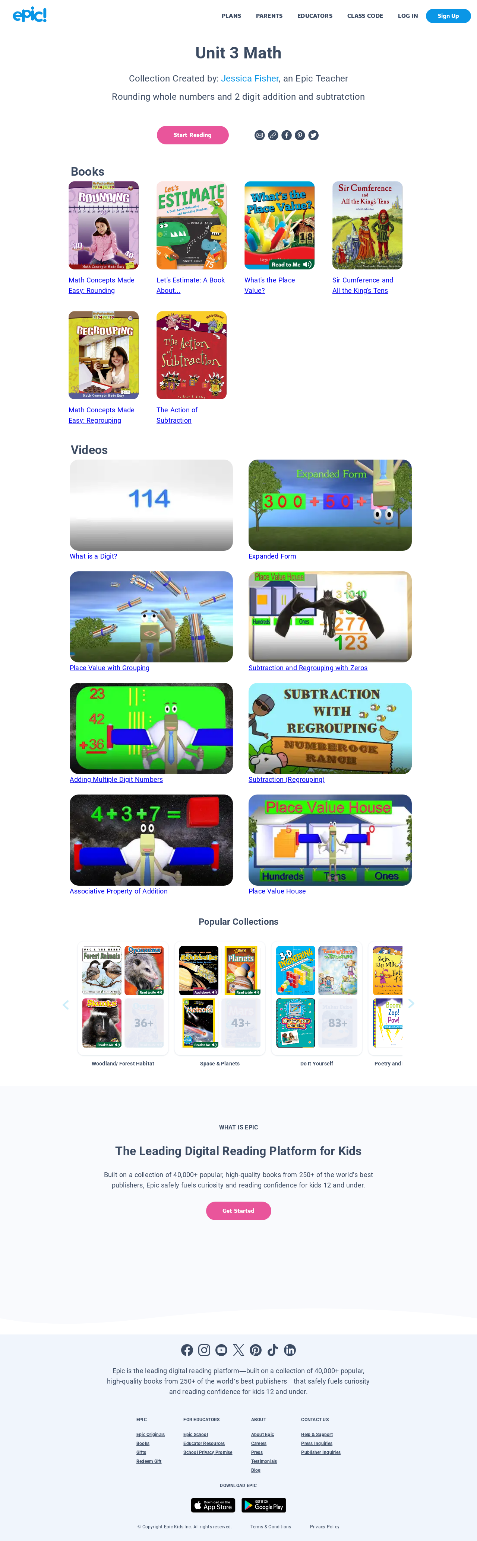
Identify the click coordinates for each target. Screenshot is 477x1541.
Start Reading (192, 135)
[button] (123, 998)
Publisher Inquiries (321, 1452)
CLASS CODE (365, 16)
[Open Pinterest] (256, 1350)
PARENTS (269, 16)
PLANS (231, 16)
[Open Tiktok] (273, 1350)
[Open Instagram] (204, 1350)
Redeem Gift (149, 1461)
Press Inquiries (316, 1443)
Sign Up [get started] (448, 16)
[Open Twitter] (238, 1350)
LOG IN (408, 16)
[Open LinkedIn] (290, 1350)
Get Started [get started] (238, 1211)
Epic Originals (150, 1434)
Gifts (141, 1452)
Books (142, 1443)
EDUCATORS (314, 16)
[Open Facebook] (187, 1350)
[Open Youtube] (221, 1350)
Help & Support (316, 1434)
